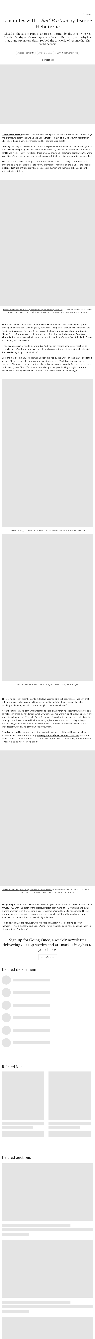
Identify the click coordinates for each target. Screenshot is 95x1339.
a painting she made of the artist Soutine (57, 735)
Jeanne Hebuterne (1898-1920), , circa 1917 (32, 309)
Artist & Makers (45, 53)
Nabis (89, 357)
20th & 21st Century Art (67, 53)
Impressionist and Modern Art (61, 137)
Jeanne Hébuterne (12, 134)
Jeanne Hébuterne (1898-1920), (27, 889)
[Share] (86, 14)
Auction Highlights (26, 53)
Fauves (77, 357)
